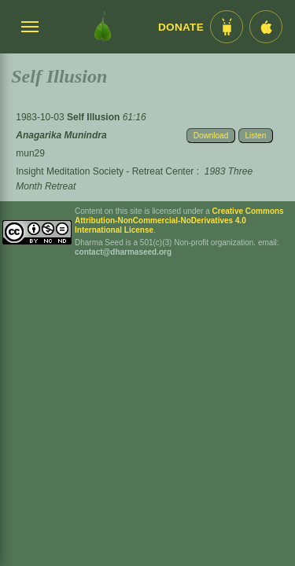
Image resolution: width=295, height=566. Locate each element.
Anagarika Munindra (61, 135)
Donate (181, 27)
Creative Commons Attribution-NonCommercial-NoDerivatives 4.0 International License (179, 220)
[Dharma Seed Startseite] (102, 26)
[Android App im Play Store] (226, 26)
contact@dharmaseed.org (123, 252)
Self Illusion (95, 117)
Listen (256, 135)
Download (211, 135)
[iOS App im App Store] (265, 26)
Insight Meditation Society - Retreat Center (105, 171)
